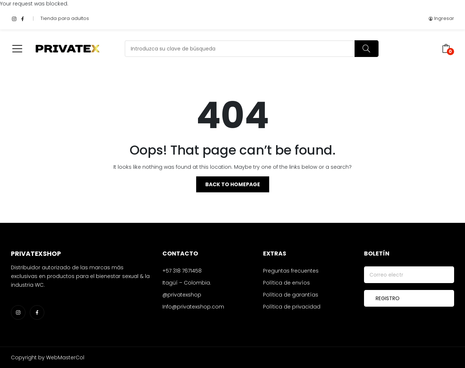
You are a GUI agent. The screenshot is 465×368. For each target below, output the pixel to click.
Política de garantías (290, 294)
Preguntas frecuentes (291, 270)
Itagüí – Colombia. (186, 282)
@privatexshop (181, 294)
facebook (22, 18)
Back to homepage (232, 184)
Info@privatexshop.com (193, 306)
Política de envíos (286, 282)
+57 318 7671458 (182, 270)
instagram (14, 18)
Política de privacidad (291, 306)
